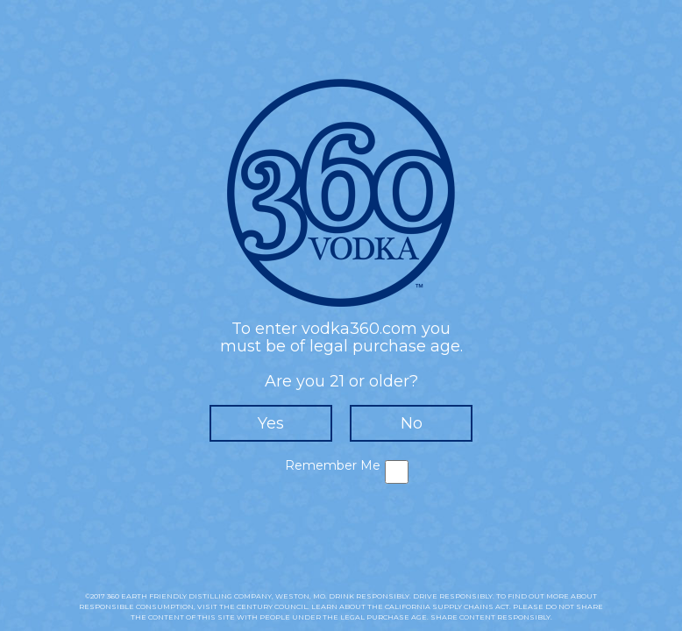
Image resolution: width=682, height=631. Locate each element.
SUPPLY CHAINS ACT (470, 606)
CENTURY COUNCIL (272, 606)
